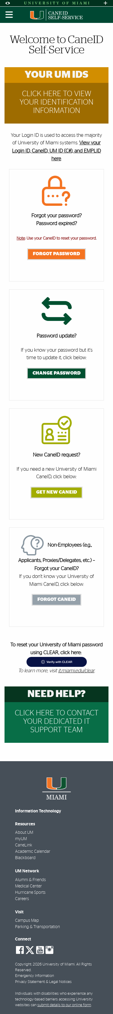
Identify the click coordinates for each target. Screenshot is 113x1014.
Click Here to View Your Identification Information (56, 102)
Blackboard (25, 858)
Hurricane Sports (30, 892)
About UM (24, 832)
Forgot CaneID (56, 599)
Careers (22, 899)
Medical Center (28, 886)
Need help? (56, 694)
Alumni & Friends (30, 880)
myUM (21, 839)
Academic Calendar (32, 851)
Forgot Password (56, 253)
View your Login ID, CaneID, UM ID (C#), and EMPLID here (56, 151)
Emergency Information (34, 976)
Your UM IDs (56, 75)
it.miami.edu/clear (76, 670)
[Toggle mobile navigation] (9, 14)
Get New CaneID (56, 492)
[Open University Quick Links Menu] (105, 3)
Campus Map (27, 920)
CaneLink (23, 845)
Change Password (57, 373)
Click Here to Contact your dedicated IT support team (57, 721)
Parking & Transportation (37, 927)
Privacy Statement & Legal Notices (43, 982)
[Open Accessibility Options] (7, 3)
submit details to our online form (64, 1005)
